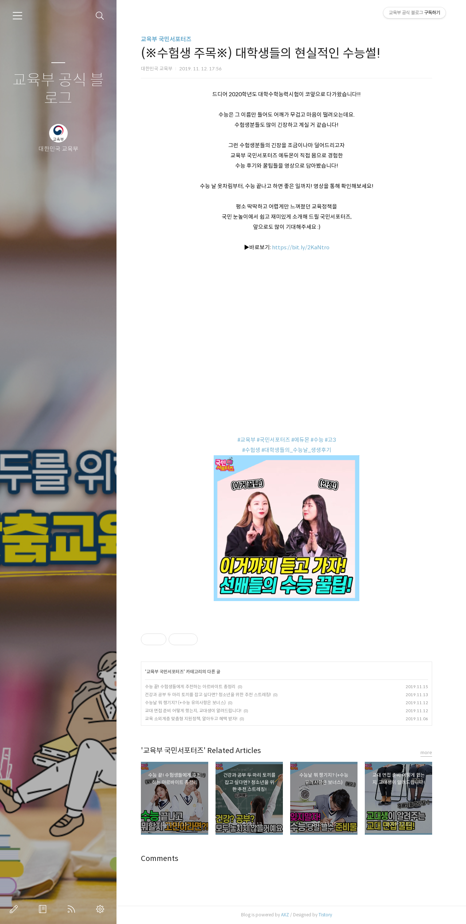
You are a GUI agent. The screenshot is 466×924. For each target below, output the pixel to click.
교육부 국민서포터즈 (166, 39)
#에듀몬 (300, 439)
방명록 (44, 909)
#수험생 (251, 450)
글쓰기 (15, 909)
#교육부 (246, 439)
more (426, 752)
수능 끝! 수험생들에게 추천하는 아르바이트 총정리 (190, 686)
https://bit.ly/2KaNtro (300, 247)
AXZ (285, 914)
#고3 (330, 439)
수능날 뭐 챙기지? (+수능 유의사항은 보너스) (185, 702)
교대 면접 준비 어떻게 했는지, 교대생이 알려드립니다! (193, 710)
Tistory (325, 914)
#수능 (317, 439)
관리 (101, 909)
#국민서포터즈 (273, 439)
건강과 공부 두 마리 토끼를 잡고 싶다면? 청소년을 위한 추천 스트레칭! (208, 694)
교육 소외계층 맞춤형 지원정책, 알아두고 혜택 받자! (191, 718)
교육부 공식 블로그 (58, 89)
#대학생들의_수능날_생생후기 (296, 450)
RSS (73, 909)
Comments (159, 858)
